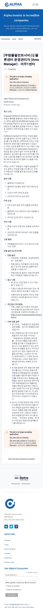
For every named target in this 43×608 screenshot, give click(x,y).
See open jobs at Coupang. (19, 82)
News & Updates (14, 586)
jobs (14, 39)
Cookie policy (26, 484)
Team (6, 545)
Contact (7, 553)
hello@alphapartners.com (18, 604)
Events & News (10, 549)
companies (5, 39)
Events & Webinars (14, 590)
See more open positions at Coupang (21, 459)
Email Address (11, 575)
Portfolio (7, 540)
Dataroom (8, 558)
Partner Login (9, 562)
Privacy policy (15, 484)
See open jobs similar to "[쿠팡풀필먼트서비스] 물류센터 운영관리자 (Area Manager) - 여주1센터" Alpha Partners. (23, 87)
